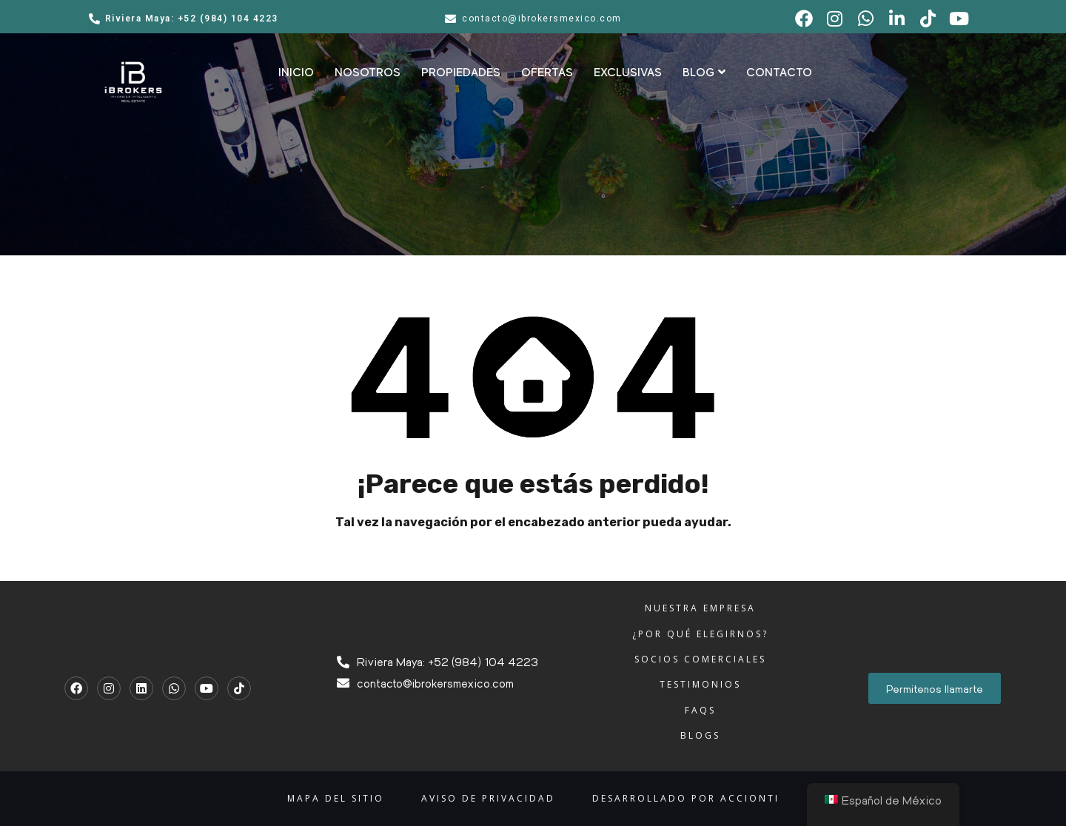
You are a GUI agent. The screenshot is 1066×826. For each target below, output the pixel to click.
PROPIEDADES (460, 72)
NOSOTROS (367, 72)
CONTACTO (779, 72)
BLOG (704, 72)
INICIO (296, 72)
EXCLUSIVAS (628, 72)
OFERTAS (547, 72)
